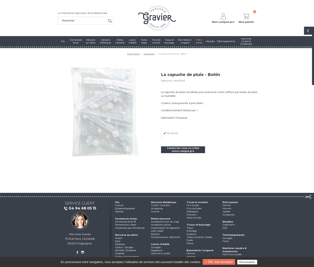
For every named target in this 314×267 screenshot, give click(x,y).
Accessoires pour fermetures (130, 228)
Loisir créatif (157, 231)
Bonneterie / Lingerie (200, 250)
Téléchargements (233, 235)
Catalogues (192, 211)
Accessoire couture (161, 224)
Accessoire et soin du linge (165, 221)
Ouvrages (156, 247)
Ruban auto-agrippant (127, 256)
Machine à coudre (160, 253)
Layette (226, 211)
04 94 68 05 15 (80, 208)
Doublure (191, 234)
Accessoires (149, 54)
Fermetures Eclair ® (125, 221)
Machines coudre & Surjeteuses (234, 250)
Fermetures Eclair (126, 218)
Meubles (227, 221)
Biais (117, 241)
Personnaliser (247, 262)
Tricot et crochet (197, 202)
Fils (117, 202)
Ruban (118, 238)
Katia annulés (194, 217)
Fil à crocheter (194, 208)
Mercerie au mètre (126, 235)
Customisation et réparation (165, 228)
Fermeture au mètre (125, 224)
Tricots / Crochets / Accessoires (161, 207)
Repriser (119, 211)
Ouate (190, 240)
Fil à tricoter (193, 205)
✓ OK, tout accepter (219, 262)
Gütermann (228, 224)
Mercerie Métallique (163, 202)
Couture (119, 205)
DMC (224, 228)
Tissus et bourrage (198, 224)
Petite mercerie (160, 218)
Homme (191, 256)
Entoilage (192, 231)
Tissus (190, 228)
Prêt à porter (133, 54)
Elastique (120, 244)
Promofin (192, 214)
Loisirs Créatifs (160, 244)
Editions (155, 234)
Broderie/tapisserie (125, 208)
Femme (191, 253)
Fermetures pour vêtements (165, 237)
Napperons (157, 250)
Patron (190, 243)
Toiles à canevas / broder (199, 237)
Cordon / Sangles (124, 247)
